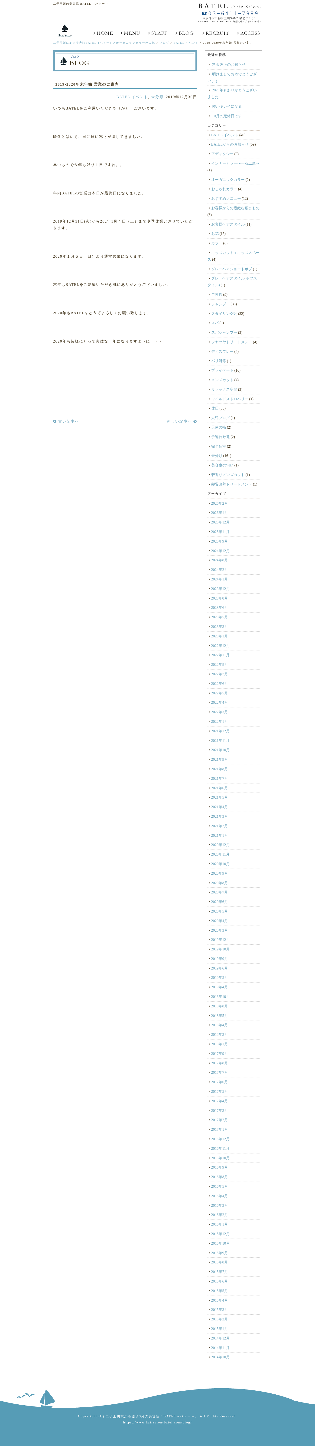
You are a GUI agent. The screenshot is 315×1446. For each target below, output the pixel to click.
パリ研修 (218, 361)
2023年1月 (219, 636)
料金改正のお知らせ (229, 65)
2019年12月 (220, 940)
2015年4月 (219, 1300)
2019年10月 (220, 949)
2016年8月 (219, 1177)
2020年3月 (219, 930)
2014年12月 (220, 1338)
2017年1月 (219, 1129)
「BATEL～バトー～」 (179, 1416)
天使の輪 (218, 427)
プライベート (222, 370)
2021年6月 (219, 788)
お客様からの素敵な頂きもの (235, 208)
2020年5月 (219, 911)
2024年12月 (220, 551)
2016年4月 (219, 1196)
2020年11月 (220, 854)
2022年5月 (219, 693)
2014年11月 (220, 1348)
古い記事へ (66, 421)
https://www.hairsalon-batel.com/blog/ (157, 1422)
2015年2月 (219, 1319)
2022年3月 (219, 712)
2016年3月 (219, 1205)
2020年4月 (219, 921)
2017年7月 (219, 1072)
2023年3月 (219, 627)
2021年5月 (219, 797)
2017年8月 (219, 1063)
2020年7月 (219, 892)
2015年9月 (219, 1253)
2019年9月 (219, 959)
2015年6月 (219, 1281)
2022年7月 (219, 674)
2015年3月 (219, 1310)
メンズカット (222, 380)
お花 (215, 234)
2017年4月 (219, 1101)
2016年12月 (220, 1139)
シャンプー (220, 304)
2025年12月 (220, 522)
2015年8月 (219, 1262)
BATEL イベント (132, 97)
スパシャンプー (224, 332)
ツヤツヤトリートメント (231, 342)
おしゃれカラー (224, 189)
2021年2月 (219, 826)
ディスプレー (222, 351)
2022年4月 (219, 702)
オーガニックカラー (228, 180)
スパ (215, 323)
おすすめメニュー (226, 198)
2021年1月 (219, 835)
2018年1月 (219, 1044)
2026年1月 (219, 513)
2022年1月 (219, 721)
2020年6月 (219, 902)
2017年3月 (219, 1111)
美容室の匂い (222, 465)
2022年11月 (220, 655)
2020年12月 (220, 845)
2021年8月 (219, 769)
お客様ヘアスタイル (228, 224)
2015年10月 (220, 1243)
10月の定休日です (227, 116)
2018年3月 (219, 1034)
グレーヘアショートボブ (231, 269)
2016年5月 (219, 1186)
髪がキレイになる (227, 106)
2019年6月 (219, 968)
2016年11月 (220, 1148)
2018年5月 (219, 1016)
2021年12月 (220, 731)
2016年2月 (219, 1215)
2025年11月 (220, 532)
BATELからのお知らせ (230, 144)
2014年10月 (220, 1357)
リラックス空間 (224, 389)
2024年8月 (219, 560)
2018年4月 (219, 1025)
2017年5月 (219, 1091)
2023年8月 (219, 598)
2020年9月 (219, 873)
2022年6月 (219, 684)
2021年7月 (219, 778)
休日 (215, 408)
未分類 (157, 97)
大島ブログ (220, 418)
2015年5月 (219, 1291)
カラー (216, 243)
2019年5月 (219, 978)
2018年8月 (219, 1006)
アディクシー (222, 154)
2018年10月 (220, 997)
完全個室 (218, 446)
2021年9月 (219, 759)
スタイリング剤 (224, 314)
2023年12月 (220, 589)
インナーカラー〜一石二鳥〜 (235, 163)
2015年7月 (219, 1272)
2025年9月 (219, 541)
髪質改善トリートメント (231, 484)
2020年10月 (220, 864)
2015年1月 (219, 1329)
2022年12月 (220, 646)
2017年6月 (219, 1082)
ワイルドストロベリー (229, 399)
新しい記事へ (182, 421)
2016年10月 (220, 1158)
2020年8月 (219, 883)
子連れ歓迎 (220, 437)
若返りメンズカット (228, 475)
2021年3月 (219, 816)
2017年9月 (219, 1054)
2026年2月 (219, 503)
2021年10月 (220, 750)
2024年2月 (219, 570)
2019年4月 (219, 987)
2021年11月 (220, 741)
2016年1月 (219, 1224)
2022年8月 (219, 664)
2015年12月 (220, 1234)
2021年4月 (219, 807)
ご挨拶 (216, 295)
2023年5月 (219, 617)
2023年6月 (219, 608)
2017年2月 (219, 1120)
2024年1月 (219, 579)
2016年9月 (219, 1167)
